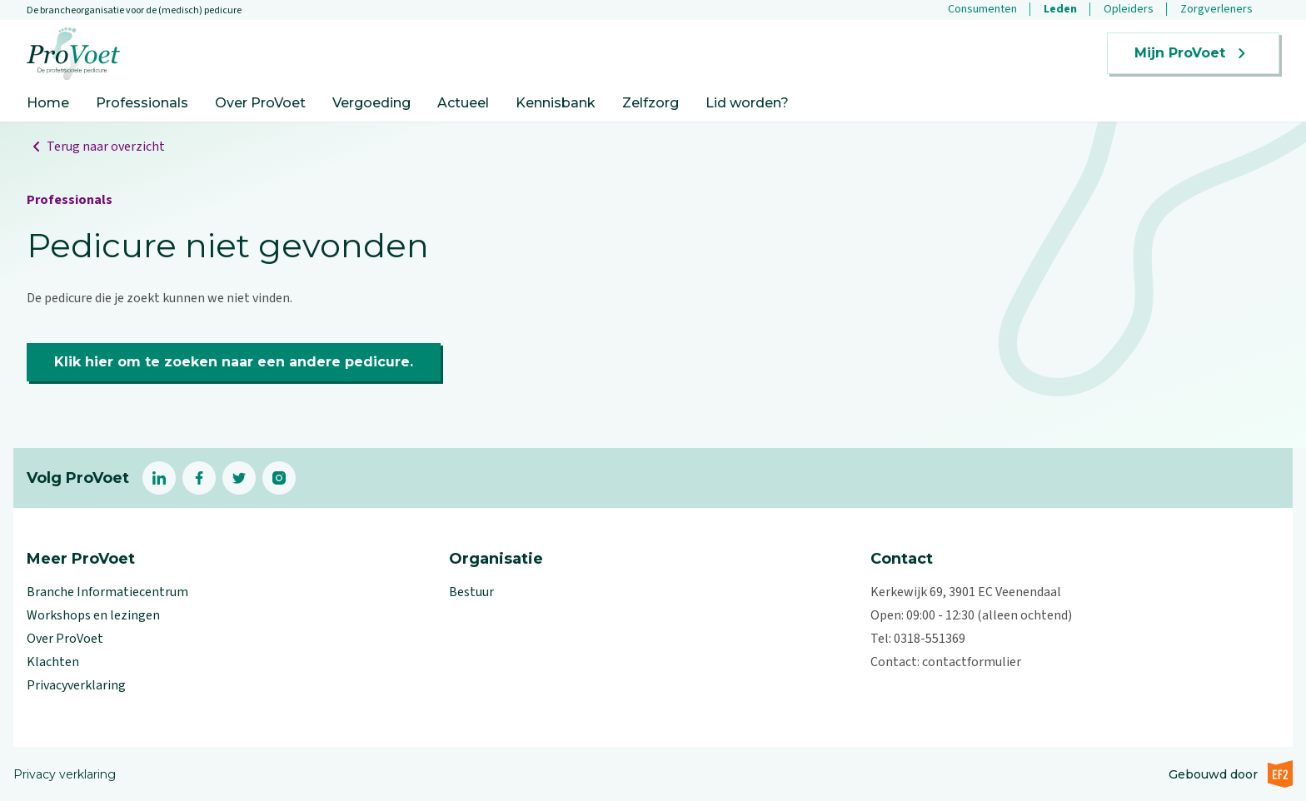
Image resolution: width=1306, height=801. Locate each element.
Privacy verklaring (64, 774)
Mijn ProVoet (1193, 53)
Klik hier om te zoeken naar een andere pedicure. (233, 362)
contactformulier (971, 662)
